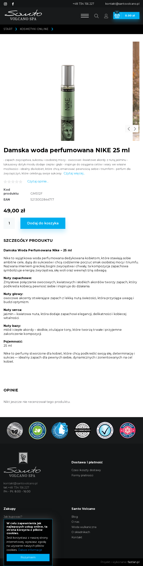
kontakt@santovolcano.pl (122, 3)
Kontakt (77, 537)
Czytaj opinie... (37, 181)
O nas (75, 521)
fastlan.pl (133, 562)
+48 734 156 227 (83, 3)
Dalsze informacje (30, 550)
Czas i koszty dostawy (86, 470)
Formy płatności (82, 475)
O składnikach (81, 532)
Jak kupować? (13, 516)
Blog (75, 516)
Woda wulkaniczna (84, 527)
